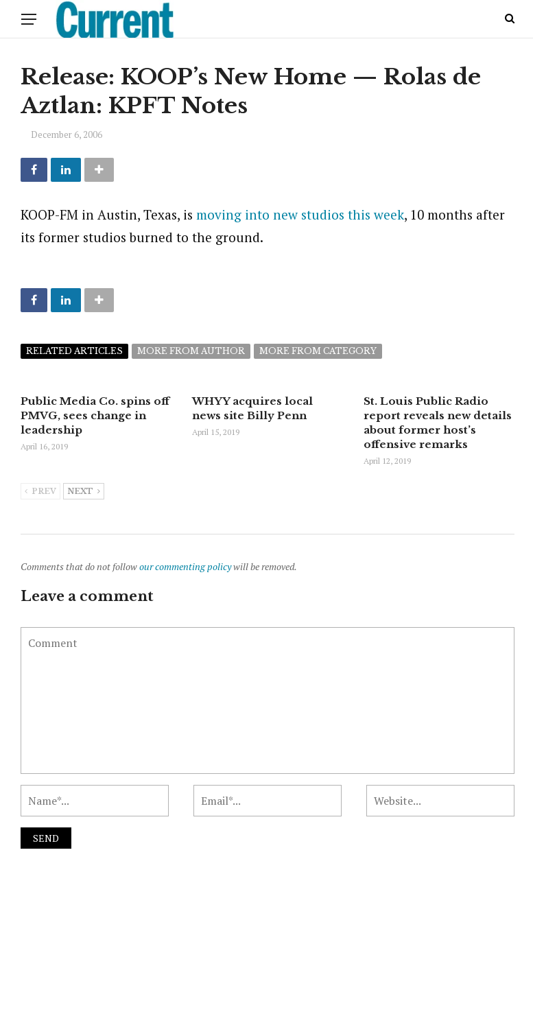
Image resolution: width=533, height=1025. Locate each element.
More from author (191, 351)
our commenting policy (185, 566)
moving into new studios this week (300, 214)
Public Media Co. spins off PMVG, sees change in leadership (95, 415)
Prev (40, 491)
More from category (318, 351)
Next (83, 491)
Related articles (74, 351)
